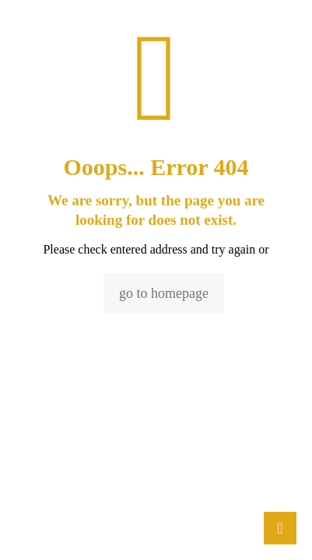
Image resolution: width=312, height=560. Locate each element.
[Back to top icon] (280, 528)
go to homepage (164, 293)
